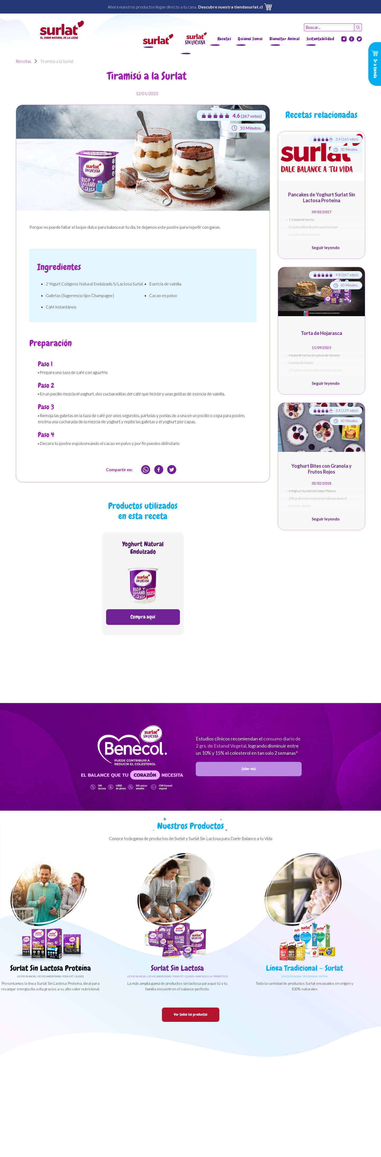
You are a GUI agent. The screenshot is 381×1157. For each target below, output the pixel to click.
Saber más (249, 768)
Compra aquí (142, 616)
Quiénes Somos (250, 39)
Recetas (224, 39)
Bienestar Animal (285, 39)
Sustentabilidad (320, 39)
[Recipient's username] (329, 27)
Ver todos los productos (190, 1014)
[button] (158, 39)
